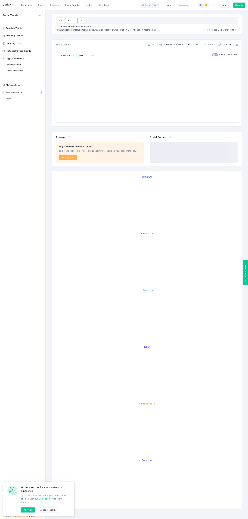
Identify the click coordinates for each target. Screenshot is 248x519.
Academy (23, 516)
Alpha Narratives (15, 70)
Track (68, 20)
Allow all (28, 510)
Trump (115, 30)
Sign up (239, 5)
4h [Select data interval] (151, 44)
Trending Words (12, 28)
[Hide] (73, 55)
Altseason (138, 30)
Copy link (224, 44)
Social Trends (72, 5)
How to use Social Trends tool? (219, 30)
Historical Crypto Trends (17, 51)
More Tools (105, 5)
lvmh (9, 98)
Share (209, 44)
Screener (54, 5)
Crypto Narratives (13, 58)
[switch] (203, 5)
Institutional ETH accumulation (88, 30)
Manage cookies (48, 510)
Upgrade (68, 157)
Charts (41, 5)
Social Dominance (228, 54)
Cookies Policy (46, 498)
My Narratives (11, 85)
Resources (184, 5)
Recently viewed (23, 92)
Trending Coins (12, 43)
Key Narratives (14, 64)
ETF (130, 30)
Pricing (168, 5)
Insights (88, 5)
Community (26, 5)
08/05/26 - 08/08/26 (171, 44)
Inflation (123, 30)
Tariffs (108, 30)
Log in (225, 5)
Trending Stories (13, 35)
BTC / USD (193, 44)
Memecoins (150, 30)
